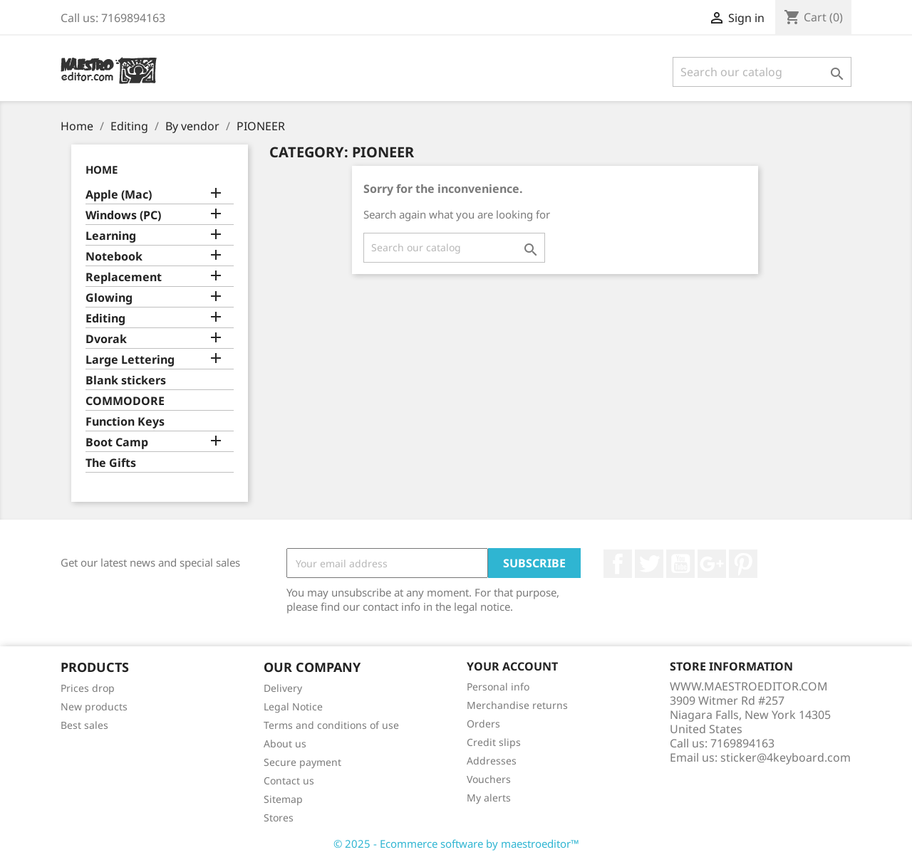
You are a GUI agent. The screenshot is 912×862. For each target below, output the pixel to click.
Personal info (498, 686)
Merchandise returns (517, 705)
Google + (712, 564)
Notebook (114, 256)
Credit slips (494, 742)
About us (285, 743)
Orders (483, 723)
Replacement (124, 277)
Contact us (289, 780)
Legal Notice (293, 706)
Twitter (649, 564)
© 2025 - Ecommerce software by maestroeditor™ (456, 843)
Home (102, 169)
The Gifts (111, 463)
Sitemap (283, 799)
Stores (279, 817)
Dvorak (106, 339)
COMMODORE (125, 401)
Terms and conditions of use (331, 725)
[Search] (762, 72)
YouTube (680, 564)
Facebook (617, 564)
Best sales (84, 725)
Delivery (283, 688)
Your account (512, 666)
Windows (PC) (123, 215)
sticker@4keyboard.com (785, 757)
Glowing (109, 297)
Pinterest (743, 564)
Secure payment (302, 762)
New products (94, 706)
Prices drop (88, 688)
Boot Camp (117, 442)
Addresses (492, 760)
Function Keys (125, 421)
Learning (111, 235)
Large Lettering (130, 359)
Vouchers (489, 779)
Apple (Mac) (119, 194)
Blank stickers (126, 380)
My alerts (489, 797)
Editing (105, 318)
